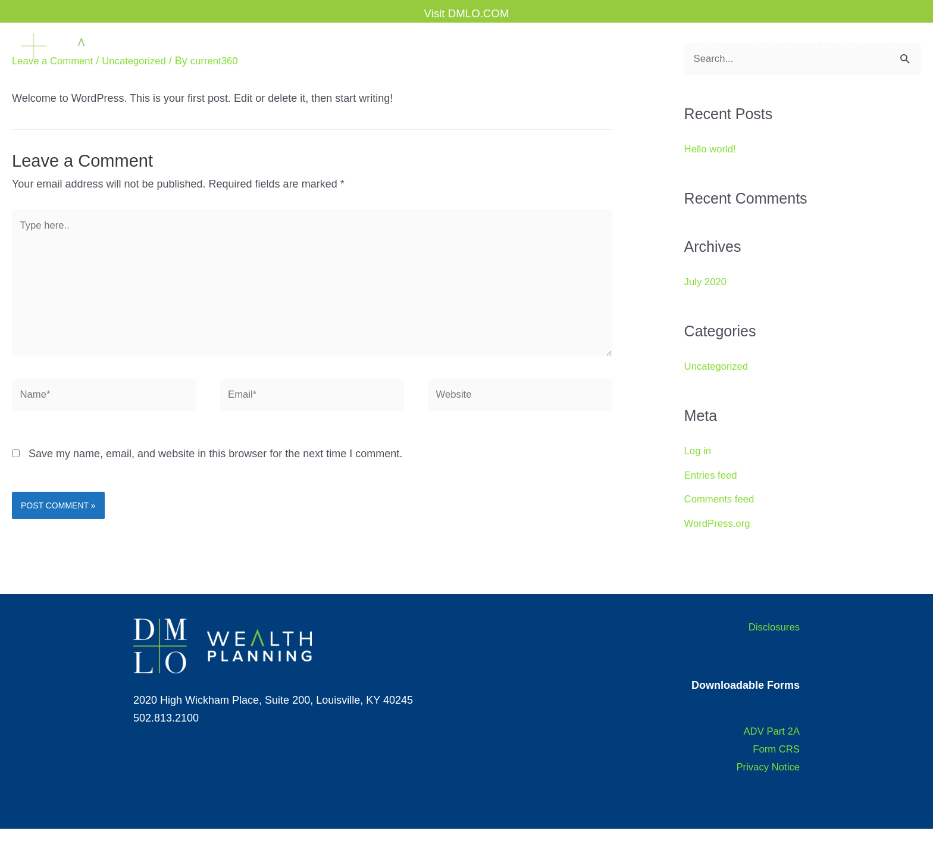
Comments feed (722, 500)
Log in (698, 452)
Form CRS (774, 763)
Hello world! (712, 150)
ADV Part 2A (769, 745)
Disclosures (772, 641)
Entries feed (712, 476)
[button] (893, 45)
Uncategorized (718, 367)
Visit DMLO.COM (467, 8)
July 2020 (707, 283)
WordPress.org (720, 524)
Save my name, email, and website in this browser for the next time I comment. (215, 468)
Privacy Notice (765, 780)
